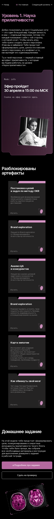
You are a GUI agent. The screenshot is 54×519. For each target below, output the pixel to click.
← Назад (5, 5)
